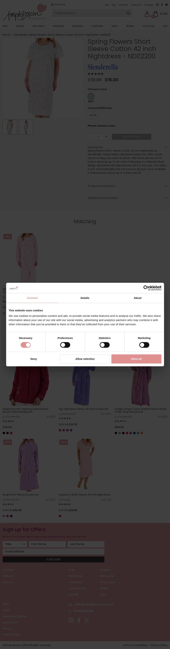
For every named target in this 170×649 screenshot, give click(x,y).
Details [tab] (85, 297)
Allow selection (85, 359)
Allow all (136, 359)
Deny (34, 359)
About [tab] (138, 297)
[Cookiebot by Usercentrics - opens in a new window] (146, 288)
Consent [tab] (32, 297)
